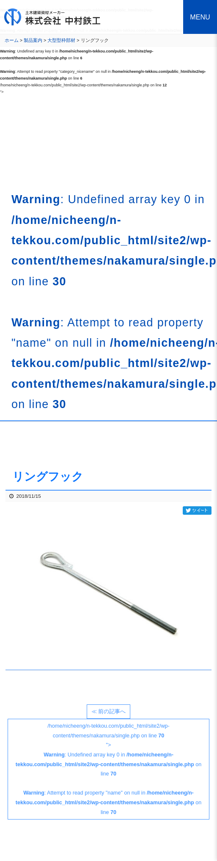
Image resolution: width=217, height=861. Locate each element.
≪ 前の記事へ (108, 712)
